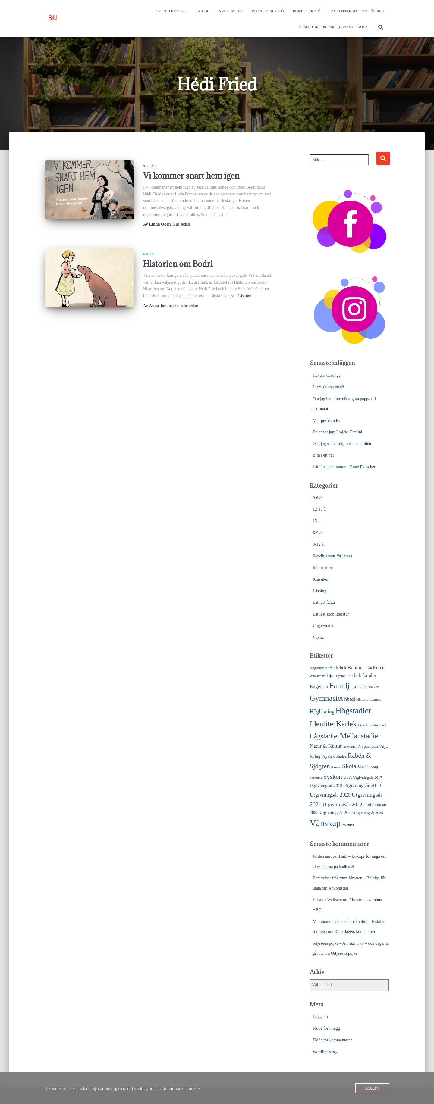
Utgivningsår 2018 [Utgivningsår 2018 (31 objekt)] (326, 785)
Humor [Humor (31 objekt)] (376, 699)
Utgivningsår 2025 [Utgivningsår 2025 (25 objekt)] (368, 812)
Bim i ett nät (323, 455)
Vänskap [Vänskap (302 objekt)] (325, 823)
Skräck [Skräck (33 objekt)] (363, 766)
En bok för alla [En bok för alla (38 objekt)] (362, 675)
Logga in (320, 1017)
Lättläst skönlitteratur (331, 614)
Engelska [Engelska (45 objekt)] (319, 686)
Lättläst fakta (324, 602)
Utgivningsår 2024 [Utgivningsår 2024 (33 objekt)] (336, 812)
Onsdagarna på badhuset (333, 866)
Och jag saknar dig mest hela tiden (342, 443)
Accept (372, 1088)
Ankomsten (338, 888)
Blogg (203, 11)
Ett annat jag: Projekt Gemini (337, 432)
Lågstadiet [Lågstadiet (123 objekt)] (324, 736)
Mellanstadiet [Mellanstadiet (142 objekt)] (360, 736)
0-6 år (318, 498)
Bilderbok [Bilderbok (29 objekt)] (337, 667)
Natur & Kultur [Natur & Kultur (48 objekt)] (326, 746)
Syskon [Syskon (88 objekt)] (332, 776)
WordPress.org (325, 1051)
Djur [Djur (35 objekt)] (330, 675)
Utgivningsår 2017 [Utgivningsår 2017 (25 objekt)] (367, 777)
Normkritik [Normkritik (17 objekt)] (350, 746)
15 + (316, 521)
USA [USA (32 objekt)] (347, 777)
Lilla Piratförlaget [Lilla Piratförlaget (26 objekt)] (372, 725)
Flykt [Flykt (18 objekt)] (354, 687)
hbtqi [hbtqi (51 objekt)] (349, 699)
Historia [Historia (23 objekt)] (362, 699)
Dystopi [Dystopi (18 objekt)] (341, 676)
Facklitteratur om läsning (356, 11)
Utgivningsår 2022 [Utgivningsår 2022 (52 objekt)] (342, 804)
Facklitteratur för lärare (332, 556)
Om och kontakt (172, 11)
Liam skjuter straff (328, 387)
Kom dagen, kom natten (354, 931)
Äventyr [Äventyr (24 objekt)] (348, 825)
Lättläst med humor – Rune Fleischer (344, 467)
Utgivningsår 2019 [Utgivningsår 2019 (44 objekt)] (362, 785)
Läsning (319, 591)
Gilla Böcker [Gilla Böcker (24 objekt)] (369, 687)
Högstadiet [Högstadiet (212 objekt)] (353, 710)
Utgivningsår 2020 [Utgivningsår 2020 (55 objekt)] (330, 795)
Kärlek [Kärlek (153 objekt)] (346, 724)
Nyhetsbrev (231, 11)
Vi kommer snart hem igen (191, 175)
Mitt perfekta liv (327, 420)
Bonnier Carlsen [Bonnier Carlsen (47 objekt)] (364, 667)
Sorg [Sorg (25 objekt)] (374, 767)
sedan (181, 224)
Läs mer (221, 214)
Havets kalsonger (327, 375)
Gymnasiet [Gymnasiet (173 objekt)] (326, 698)
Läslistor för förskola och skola (333, 27)
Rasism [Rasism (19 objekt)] (336, 767)
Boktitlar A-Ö (307, 11)
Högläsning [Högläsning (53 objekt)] (322, 712)
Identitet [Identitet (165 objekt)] (322, 723)
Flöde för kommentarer (332, 1040)
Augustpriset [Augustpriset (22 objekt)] (319, 668)
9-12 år (149, 166)
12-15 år (320, 509)
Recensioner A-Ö (268, 11)
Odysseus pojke (344, 953)
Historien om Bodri (178, 264)
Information (323, 567)
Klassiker (321, 579)
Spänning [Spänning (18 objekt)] (316, 777)
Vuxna (318, 637)
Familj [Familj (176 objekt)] (339, 685)
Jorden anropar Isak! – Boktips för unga (346, 856)
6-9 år (148, 254)
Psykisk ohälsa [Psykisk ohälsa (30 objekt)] (334, 756)
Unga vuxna (323, 625)
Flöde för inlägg (326, 1028)
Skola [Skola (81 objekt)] (349, 766)
